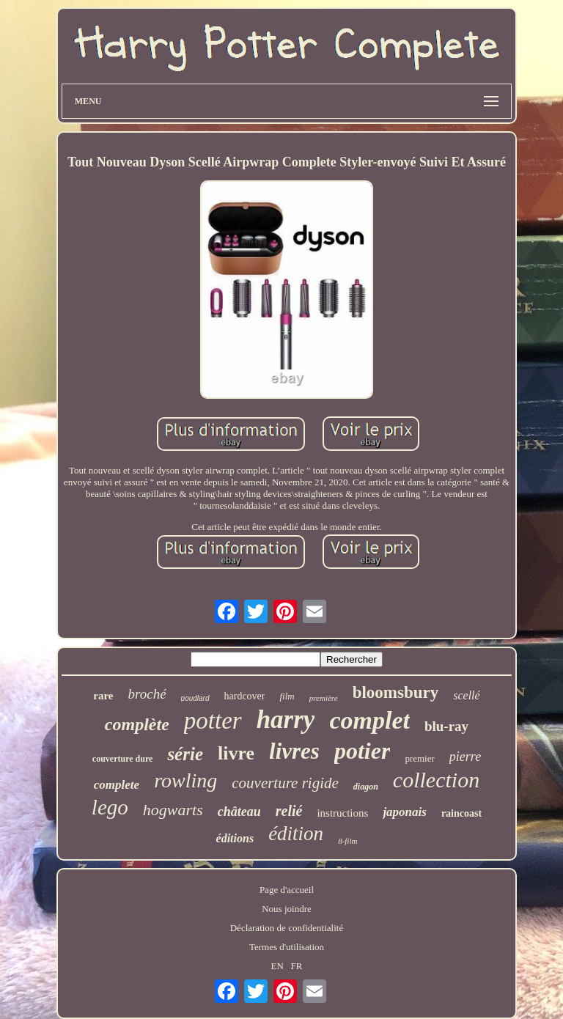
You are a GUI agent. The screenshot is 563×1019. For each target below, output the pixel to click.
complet (369, 720)
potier (362, 750)
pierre (465, 756)
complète (137, 724)
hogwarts (173, 810)
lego (110, 807)
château (239, 811)
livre (236, 753)
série (185, 754)
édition (295, 834)
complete (116, 785)
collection (436, 780)
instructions (342, 813)
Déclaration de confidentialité (286, 927)
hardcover (244, 696)
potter (213, 720)
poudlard (195, 698)
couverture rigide (285, 783)
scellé (466, 695)
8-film (347, 840)
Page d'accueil (287, 889)
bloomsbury (396, 692)
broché (147, 694)
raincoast (461, 813)
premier (419, 758)
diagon (365, 786)
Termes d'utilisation (286, 946)
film (286, 696)
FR (297, 965)
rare (103, 696)
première (323, 698)
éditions (235, 838)
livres (294, 751)
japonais (405, 812)
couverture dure (122, 759)
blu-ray (446, 726)
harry (286, 719)
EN (277, 965)
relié (289, 811)
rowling (185, 780)
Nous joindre (287, 908)
